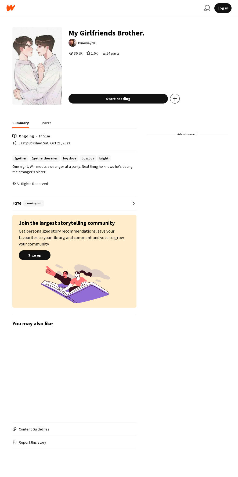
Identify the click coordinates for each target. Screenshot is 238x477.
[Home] (102, 8)
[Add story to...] (175, 99)
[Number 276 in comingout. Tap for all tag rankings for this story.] (74, 203)
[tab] (20, 124)
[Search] (207, 8)
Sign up (35, 255)
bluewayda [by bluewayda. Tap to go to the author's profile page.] (87, 43)
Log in (223, 8)
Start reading (118, 98)
